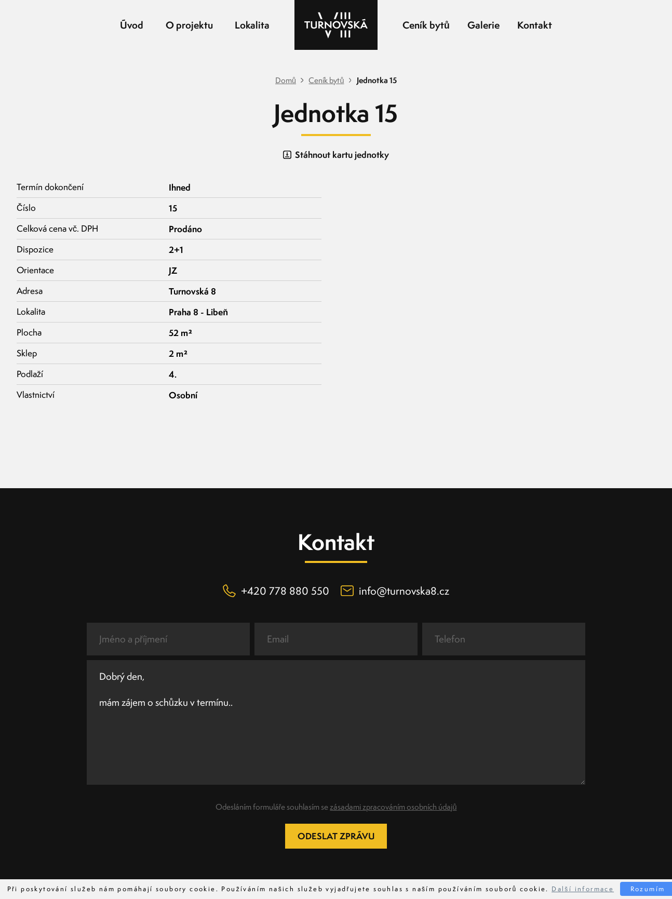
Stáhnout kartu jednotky (335, 154)
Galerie (483, 25)
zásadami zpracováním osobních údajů (393, 806)
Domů (285, 81)
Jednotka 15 (377, 81)
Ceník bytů (426, 25)
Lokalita (252, 25)
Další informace (583, 888)
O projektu (189, 25)
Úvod (131, 25)
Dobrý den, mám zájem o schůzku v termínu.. (336, 722)
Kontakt (534, 25)
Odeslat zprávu (336, 836)
